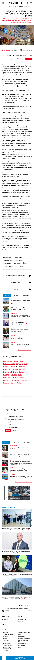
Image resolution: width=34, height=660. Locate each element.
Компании (19, 6)
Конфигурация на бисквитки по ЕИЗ (7, 648)
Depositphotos (22, 658)
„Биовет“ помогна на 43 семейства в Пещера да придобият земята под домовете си (16, 597)
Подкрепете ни (21, 645)
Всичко (4, 624)
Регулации (13, 335)
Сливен (14, 377)
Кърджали (21, 366)
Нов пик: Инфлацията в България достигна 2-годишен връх (20, 308)
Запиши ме (29, 610)
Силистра (6, 377)
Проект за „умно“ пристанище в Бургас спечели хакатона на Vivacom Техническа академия (16, 529)
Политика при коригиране (24, 638)
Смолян (21, 377)
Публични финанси (14, 306)
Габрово (6, 366)
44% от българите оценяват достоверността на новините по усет (17, 575)
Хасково (6, 383)
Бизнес (14, 6)
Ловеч (15, 369)
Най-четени (16, 295)
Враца (24, 364)
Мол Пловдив (17, 263)
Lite (3, 622)
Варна (22, 361)
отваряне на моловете (9, 266)
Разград (14, 375)
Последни (7, 295)
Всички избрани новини (24, 350)
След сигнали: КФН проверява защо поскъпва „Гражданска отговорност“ (20, 338)
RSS (27, 606)
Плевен (22, 372)
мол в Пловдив (7, 263)
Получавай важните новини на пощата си (17, 608)
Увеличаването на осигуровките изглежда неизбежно (20, 330)
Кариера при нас (7, 643)
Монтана (22, 369)
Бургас (16, 361)
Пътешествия (12, 474)
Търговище (25, 380)
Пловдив (21, 266)
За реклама (5, 632)
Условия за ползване (23, 643)
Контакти (5, 638)
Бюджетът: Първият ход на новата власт (20, 447)
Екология (11, 467)
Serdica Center (18, 260)
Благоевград (7, 361)
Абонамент (5, 636)
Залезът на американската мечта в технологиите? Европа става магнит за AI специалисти (21, 463)
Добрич (13, 366)
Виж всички (29, 506)
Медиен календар (7, 650)
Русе (20, 375)
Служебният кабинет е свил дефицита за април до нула (19, 323)
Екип (19, 634)
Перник (15, 372)
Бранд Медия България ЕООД (23, 641)
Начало (10, 6)
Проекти (21, 622)
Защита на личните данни (24, 632)
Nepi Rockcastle (7, 257)
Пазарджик (7, 372)
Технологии (22, 619)
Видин (18, 364)
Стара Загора (14, 380)
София (5, 380)
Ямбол (19, 383)
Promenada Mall (7, 260)
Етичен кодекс (6, 640)
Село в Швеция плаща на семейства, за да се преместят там (19, 498)
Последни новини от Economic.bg (23, 482)
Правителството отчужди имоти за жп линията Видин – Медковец (20, 302)
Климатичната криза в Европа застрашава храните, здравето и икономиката (19, 470)
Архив (14, 430)
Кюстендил (7, 369)
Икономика (5, 616)
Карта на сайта (21, 636)
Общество (5, 619)
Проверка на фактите (8, 634)
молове (26, 263)
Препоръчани (26, 295)
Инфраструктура (14, 298)
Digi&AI (11, 460)
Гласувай (8, 430)
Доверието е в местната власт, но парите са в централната (19, 455)
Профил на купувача (7, 645)
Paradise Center (18, 257)
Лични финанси (14, 313)
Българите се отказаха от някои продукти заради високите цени (21, 315)
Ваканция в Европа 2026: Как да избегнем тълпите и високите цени (21, 477)
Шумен (13, 383)
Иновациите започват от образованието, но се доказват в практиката (16, 552)
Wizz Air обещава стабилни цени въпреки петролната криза (20, 345)
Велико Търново (9, 364)
